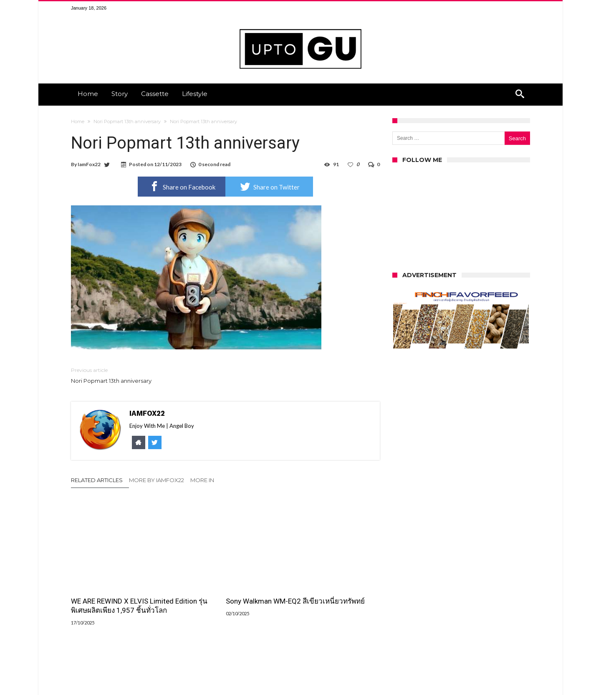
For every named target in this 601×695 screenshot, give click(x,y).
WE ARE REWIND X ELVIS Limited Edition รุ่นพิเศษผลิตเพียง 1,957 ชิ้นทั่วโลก (114, 585)
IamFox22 (89, 164)
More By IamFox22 (156, 480)
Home (77, 121)
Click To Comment (225, 662)
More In (202, 480)
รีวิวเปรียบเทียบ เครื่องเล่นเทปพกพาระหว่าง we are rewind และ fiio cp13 (328, 585)
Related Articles (97, 480)
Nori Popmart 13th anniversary (127, 121)
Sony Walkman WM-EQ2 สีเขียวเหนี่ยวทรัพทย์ (225, 580)
